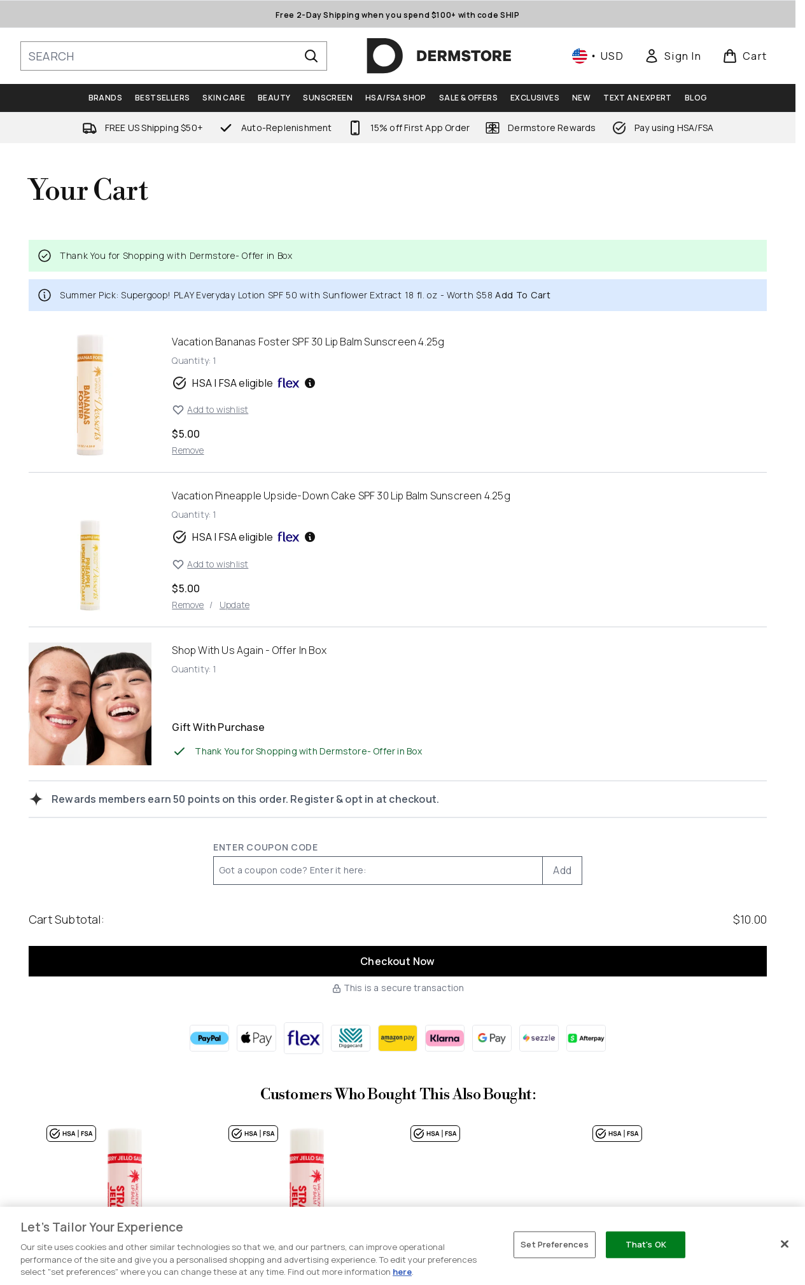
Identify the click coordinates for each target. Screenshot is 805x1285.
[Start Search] (311, 56)
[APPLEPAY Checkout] (256, 1038)
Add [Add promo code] (562, 870)
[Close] (785, 1244)
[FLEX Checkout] (303, 1038)
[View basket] (745, 56)
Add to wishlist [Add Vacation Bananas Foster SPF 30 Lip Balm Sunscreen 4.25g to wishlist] (210, 409)
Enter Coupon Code (265, 847)
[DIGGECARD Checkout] (350, 1038)
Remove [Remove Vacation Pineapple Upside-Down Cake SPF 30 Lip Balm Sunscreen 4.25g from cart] (188, 605)
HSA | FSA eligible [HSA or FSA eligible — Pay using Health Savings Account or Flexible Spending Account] (244, 383)
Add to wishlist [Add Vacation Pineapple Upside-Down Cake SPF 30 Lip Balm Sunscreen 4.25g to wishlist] (210, 564)
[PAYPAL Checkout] (209, 1038)
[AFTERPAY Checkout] (586, 1038)
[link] (672, 56)
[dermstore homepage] (439, 56)
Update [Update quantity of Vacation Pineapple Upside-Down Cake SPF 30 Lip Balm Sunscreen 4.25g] (234, 605)
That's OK (646, 1244)
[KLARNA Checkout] (445, 1038)
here (402, 1271)
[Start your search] (173, 56)
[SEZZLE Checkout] (539, 1038)
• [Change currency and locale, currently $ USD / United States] (598, 56)
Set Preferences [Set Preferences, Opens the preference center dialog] (555, 1244)
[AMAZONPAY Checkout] (397, 1038)
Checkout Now (397, 961)
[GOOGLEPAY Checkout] (492, 1038)
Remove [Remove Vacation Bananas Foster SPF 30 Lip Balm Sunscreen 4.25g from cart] (188, 450)
